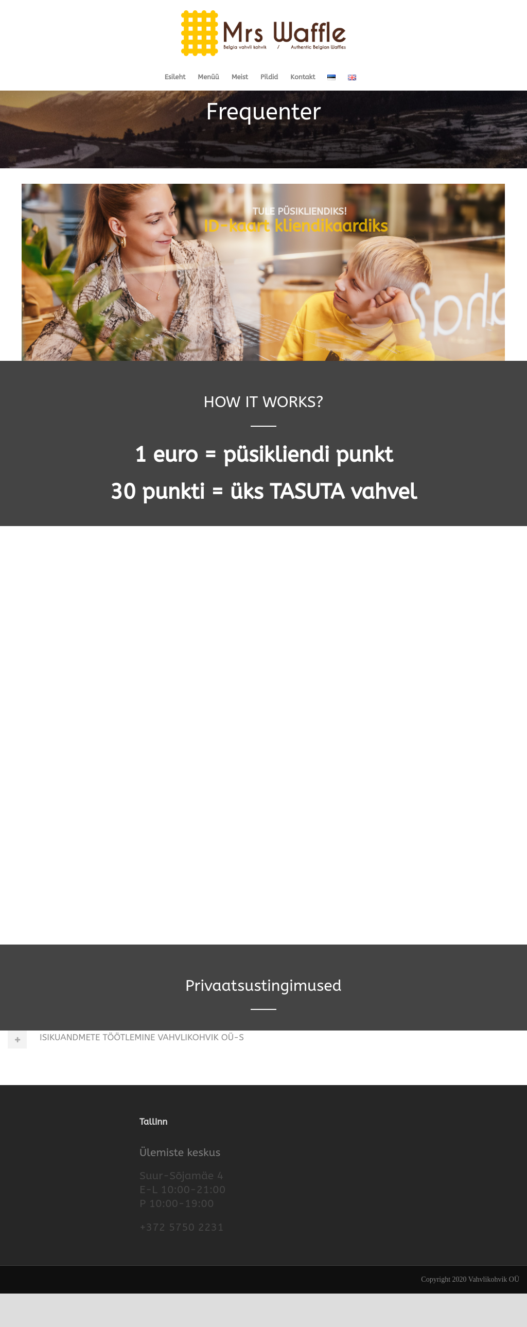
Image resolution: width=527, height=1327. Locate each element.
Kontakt (302, 77)
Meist (240, 77)
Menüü (208, 77)
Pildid (269, 77)
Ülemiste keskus (179, 1185)
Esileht (175, 77)
